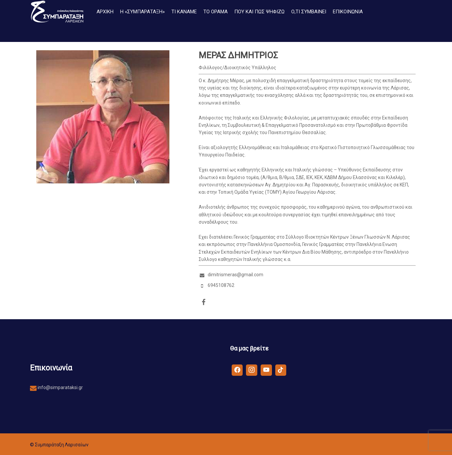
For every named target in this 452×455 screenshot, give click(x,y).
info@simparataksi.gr (60, 387)
